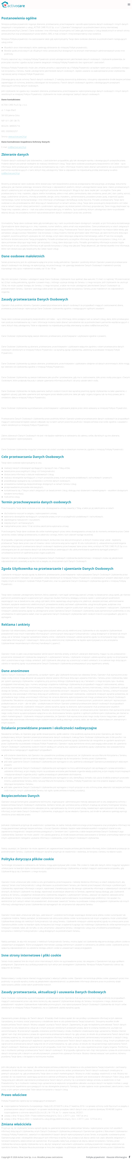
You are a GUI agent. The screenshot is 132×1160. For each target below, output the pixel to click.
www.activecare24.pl (17, 136)
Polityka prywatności (95, 1157)
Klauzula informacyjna (117, 1157)
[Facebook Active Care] (129, 1157)
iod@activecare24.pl (17, 147)
